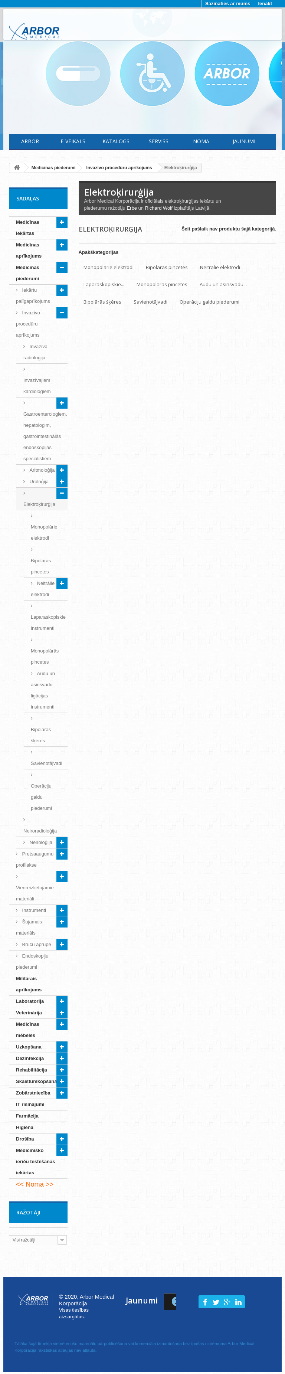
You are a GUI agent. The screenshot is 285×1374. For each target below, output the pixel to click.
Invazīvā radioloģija (35, 352)
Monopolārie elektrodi (44, 532)
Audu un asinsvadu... (223, 284)
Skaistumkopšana (36, 1081)
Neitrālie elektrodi (43, 588)
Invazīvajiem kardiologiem (37, 385)
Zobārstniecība (33, 1093)
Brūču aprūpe (36, 944)
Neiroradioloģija (40, 831)
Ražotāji (28, 1212)
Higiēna (24, 1127)
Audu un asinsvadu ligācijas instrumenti (43, 690)
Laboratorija (30, 1001)
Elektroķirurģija (39, 504)
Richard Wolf (159, 208)
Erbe (132, 208)
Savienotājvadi (46, 763)
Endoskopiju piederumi (32, 961)
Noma (201, 141)
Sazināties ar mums (227, 3)
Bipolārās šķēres (41, 735)
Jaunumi (244, 141)
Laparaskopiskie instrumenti (48, 622)
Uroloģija (38, 481)
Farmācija (27, 1116)
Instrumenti (33, 910)
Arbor (30, 141)
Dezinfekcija (30, 1058)
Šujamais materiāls (29, 927)
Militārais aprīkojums (29, 984)
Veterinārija (29, 1012)
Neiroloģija (40, 842)
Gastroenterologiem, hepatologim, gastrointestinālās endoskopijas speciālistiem (45, 436)
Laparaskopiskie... (103, 284)
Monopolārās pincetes (45, 656)
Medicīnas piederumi (27, 273)
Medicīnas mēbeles (27, 1029)
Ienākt (265, 3)
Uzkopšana (29, 1047)
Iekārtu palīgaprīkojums (33, 295)
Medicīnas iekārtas (27, 227)
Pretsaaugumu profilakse (34, 859)
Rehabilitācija (31, 1070)
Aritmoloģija (41, 470)
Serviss (158, 141)
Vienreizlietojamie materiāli (35, 893)
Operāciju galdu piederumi (41, 797)
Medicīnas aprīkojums (29, 250)
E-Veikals (72, 141)
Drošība (25, 1139)
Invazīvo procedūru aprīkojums (28, 324)
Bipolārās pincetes (41, 566)
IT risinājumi (30, 1104)
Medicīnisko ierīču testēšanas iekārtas (35, 1161)
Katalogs (116, 141)
